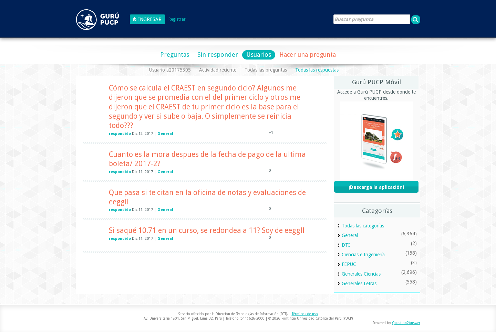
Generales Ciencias (361, 274)
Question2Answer (406, 323)
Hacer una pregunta (307, 54)
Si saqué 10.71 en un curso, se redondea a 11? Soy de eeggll (206, 230)
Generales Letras (359, 283)
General (165, 133)
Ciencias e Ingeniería (363, 254)
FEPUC (349, 264)
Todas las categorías (363, 225)
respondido (120, 133)
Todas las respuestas (317, 70)
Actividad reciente (217, 70)
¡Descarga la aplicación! (376, 187)
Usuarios (258, 54)
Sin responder (217, 54)
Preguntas (174, 54)
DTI (346, 245)
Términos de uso (305, 314)
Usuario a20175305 (170, 70)
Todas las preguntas (266, 70)
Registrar (177, 19)
